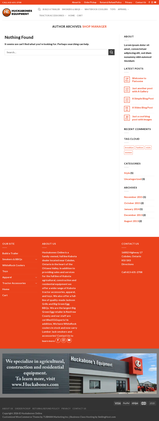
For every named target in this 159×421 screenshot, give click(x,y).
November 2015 (133, 196)
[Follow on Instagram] (152, 2)
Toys (113, 9)
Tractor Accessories (52, 15)
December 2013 (133, 214)
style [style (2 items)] (148, 147)
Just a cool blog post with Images (142, 118)
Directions (128, 264)
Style (127, 172)
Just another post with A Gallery (142, 90)
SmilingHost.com (107, 417)
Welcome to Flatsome (139, 80)
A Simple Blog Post (143, 98)
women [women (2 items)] (128, 152)
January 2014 (131, 209)
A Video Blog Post (142, 107)
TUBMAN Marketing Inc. (56, 417)
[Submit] (111, 52)
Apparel (123, 9)
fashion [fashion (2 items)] (139, 147)
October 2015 (132, 203)
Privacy (128, 2)
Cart (80, 15)
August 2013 (131, 220)
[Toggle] (36, 259)
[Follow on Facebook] (149, 2)
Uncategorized (132, 178)
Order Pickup (90, 2)
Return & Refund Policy (111, 2)
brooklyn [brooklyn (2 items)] (129, 147)
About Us (76, 2)
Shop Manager (94, 26)
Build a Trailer (51, 9)
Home (71, 15)
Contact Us (141, 2)
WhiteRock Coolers (96, 9)
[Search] (39, 9)
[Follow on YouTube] (155, 2)
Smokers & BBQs (72, 9)
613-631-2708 (14, 2)
